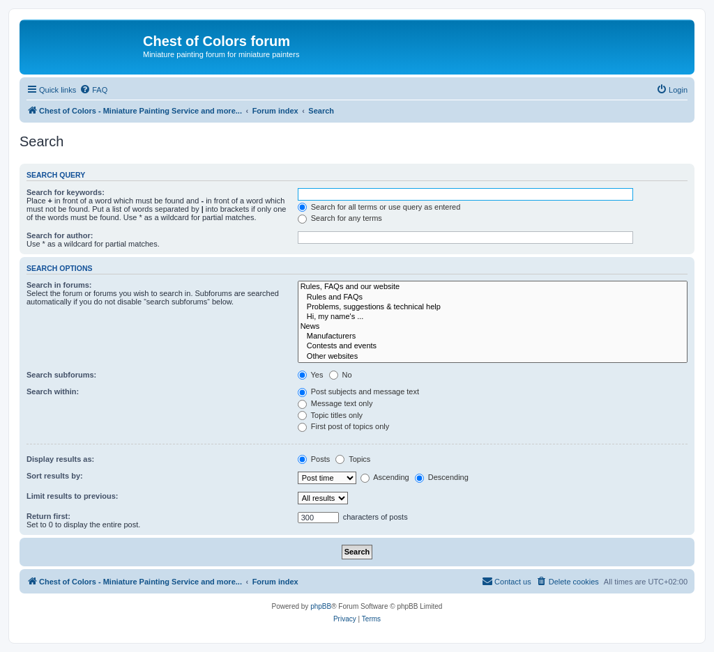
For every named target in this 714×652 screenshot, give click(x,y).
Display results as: (60, 459)
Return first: (48, 516)
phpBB (320, 606)
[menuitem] (93, 90)
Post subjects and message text (358, 391)
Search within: (52, 391)
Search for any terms (340, 218)
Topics (352, 459)
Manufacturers (492, 336)
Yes (311, 375)
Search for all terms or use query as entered (379, 207)
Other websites (492, 357)
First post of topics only (344, 426)
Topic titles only (330, 415)
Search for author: (59, 235)
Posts (314, 459)
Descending (442, 477)
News (492, 327)
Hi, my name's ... (492, 317)
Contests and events (492, 346)
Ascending (384, 477)
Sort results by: (54, 476)
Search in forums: (59, 285)
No (340, 375)
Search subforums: (61, 375)
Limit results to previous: (72, 496)
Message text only (335, 403)
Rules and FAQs (492, 297)
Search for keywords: (65, 192)
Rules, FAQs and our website (492, 287)
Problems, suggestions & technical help (492, 307)
